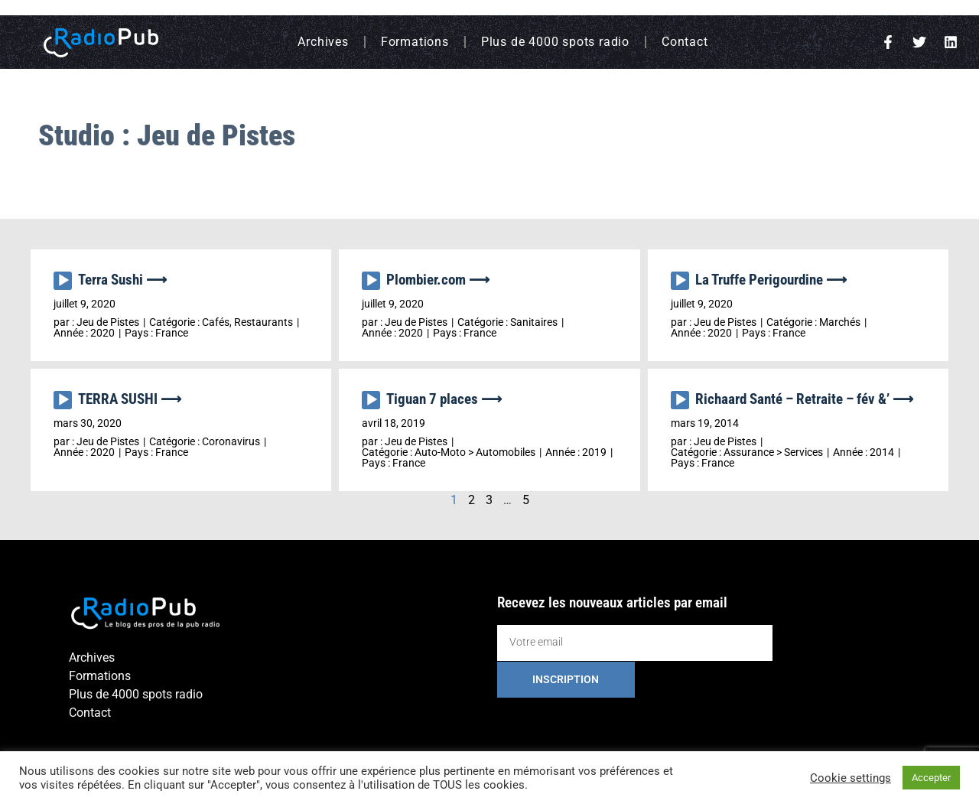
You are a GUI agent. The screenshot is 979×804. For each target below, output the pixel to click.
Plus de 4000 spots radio (555, 41)
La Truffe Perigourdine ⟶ (771, 279)
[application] (66, 284)
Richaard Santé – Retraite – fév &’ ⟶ (804, 399)
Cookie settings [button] (850, 778)
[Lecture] (63, 281)
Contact (685, 41)
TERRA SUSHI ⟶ (129, 399)
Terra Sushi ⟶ (122, 279)
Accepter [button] (931, 777)
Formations (415, 41)
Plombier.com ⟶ (438, 279)
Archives (323, 41)
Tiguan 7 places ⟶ (444, 399)
